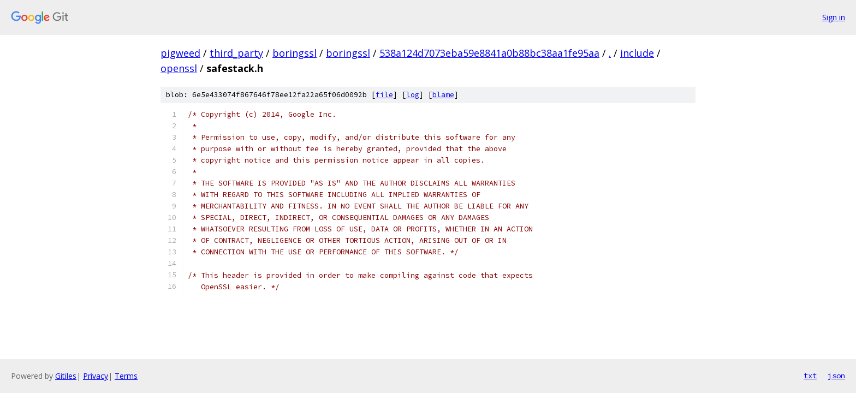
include (637, 52)
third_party (236, 52)
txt (810, 375)
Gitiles (65, 376)
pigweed (180, 52)
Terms (126, 376)
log (412, 94)
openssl (178, 68)
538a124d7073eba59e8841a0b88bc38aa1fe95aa (489, 52)
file (384, 94)
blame (443, 94)
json (836, 375)
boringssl (294, 52)
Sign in (833, 17)
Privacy (95, 376)
